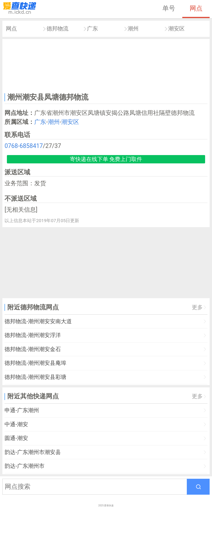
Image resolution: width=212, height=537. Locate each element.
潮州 (133, 28)
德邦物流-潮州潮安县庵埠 (35, 363)
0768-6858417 (24, 145)
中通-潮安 (16, 424)
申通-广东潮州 (22, 410)
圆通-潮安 (16, 438)
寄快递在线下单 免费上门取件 (106, 159)
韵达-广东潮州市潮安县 (33, 452)
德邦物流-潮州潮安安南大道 (38, 321)
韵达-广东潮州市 (24, 466)
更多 (197, 307)
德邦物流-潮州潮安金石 (33, 349)
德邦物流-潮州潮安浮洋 (33, 335)
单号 (168, 8)
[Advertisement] (106, 65)
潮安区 (176, 28)
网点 (196, 8)
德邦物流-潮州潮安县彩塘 (35, 377)
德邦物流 (57, 28)
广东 (92, 28)
